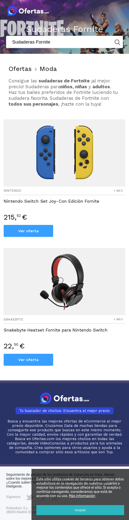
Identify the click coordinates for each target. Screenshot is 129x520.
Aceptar (80, 510)
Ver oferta (28, 231)
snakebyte (13, 319)
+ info (118, 190)
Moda (48, 68)
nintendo (12, 190)
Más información (82, 496)
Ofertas (20, 68)
